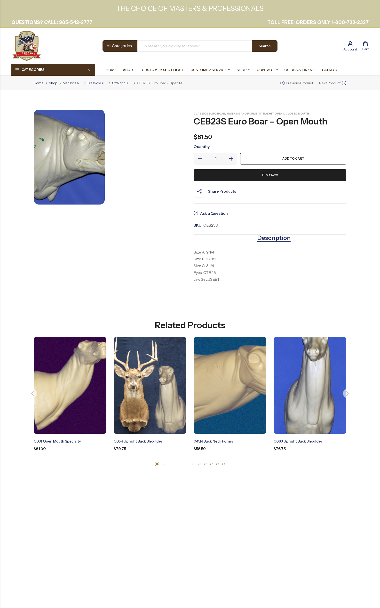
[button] (157, 463)
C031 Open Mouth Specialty (59, 441)
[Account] (350, 46)
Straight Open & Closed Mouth (122, 83)
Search (265, 46)
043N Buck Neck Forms (215, 441)
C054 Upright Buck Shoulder (140, 441)
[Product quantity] (215, 158)
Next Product (329, 83)
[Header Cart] (365, 46)
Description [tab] (274, 238)
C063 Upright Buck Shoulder (299, 441)
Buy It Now (270, 175)
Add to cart (293, 158)
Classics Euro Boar (97, 83)
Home (39, 83)
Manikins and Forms (72, 83)
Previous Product (299, 83)
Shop (53, 83)
